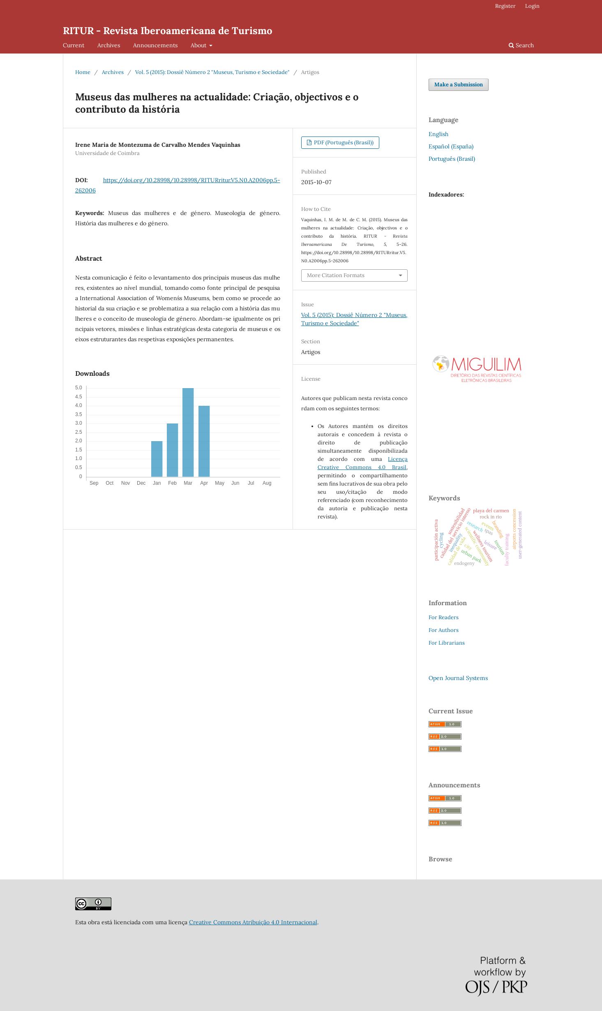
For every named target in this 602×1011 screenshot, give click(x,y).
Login (532, 5)
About (199, 45)
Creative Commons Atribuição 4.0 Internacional (253, 922)
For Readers (444, 617)
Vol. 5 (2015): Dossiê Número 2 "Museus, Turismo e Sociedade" (212, 72)
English (438, 134)
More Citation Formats (335, 275)
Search (521, 45)
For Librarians (447, 642)
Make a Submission (458, 84)
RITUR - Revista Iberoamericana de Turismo (167, 30)
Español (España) (451, 146)
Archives (108, 45)
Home (82, 72)
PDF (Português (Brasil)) (343, 142)
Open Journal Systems (458, 678)
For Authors (444, 630)
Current (73, 45)
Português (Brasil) (452, 158)
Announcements (155, 45)
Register (505, 5)
